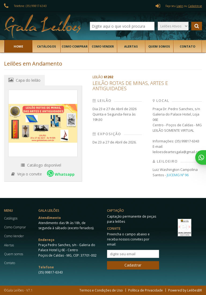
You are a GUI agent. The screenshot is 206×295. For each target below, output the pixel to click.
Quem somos (159, 46)
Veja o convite (26, 174)
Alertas (131, 46)
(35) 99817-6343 (50, 272)
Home (18, 46)
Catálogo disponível (41, 165)
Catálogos (46, 46)
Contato (187, 46)
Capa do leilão (24, 80)
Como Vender (103, 46)
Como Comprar (75, 46)
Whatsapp (61, 173)
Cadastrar (132, 265)
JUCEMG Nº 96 (178, 174)
